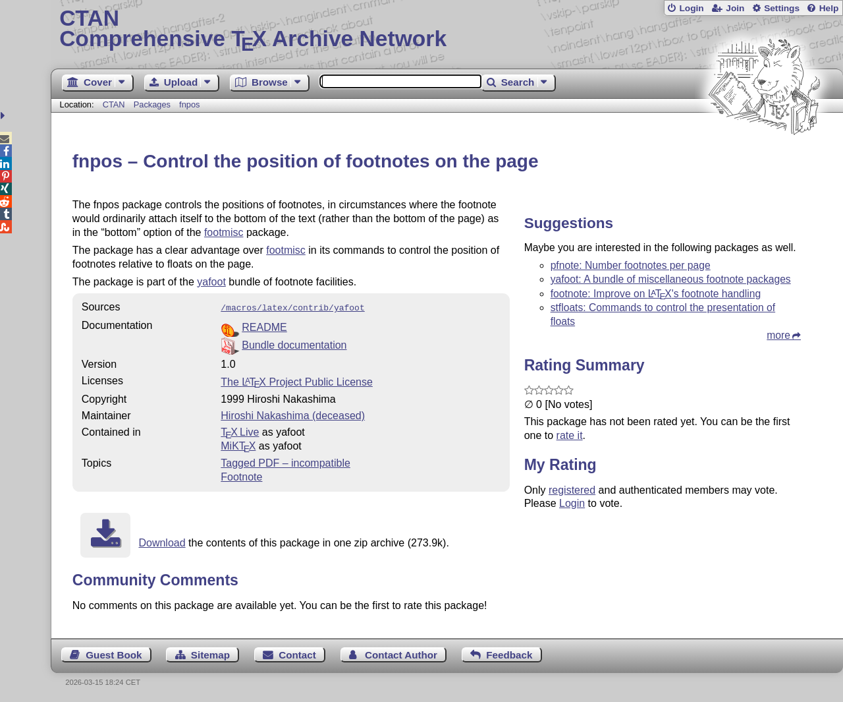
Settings (782, 8)
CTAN (114, 104)
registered (572, 490)
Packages (153, 104)
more (778, 335)
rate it (570, 435)
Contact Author (401, 653)
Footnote (241, 475)
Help (829, 8)
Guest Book (114, 653)
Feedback (509, 653)
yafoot (211, 281)
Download (161, 541)
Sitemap (210, 653)
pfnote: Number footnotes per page (631, 265)
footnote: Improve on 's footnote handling (656, 293)
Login (691, 8)
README (264, 326)
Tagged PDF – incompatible (285, 461)
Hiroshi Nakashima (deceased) (293, 414)
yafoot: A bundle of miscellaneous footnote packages (671, 279)
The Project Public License (297, 380)
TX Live (240, 430)
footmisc (224, 232)
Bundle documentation (294, 343)
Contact (297, 653)
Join (735, 8)
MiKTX (238, 444)
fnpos (189, 104)
